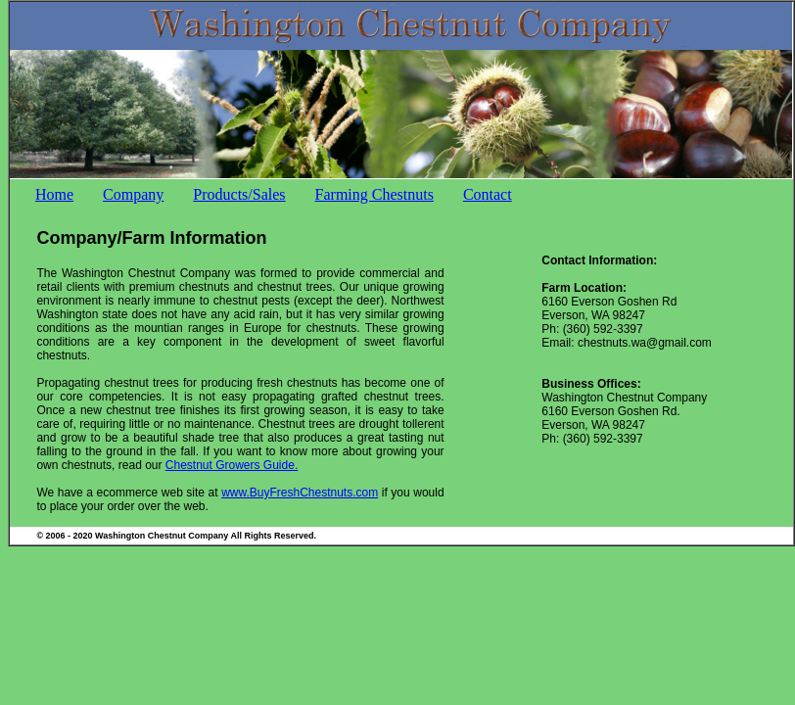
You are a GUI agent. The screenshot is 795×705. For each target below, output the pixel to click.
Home (54, 194)
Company (133, 194)
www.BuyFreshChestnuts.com (299, 492)
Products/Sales (239, 194)
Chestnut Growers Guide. (231, 465)
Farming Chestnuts (374, 194)
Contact (487, 194)
